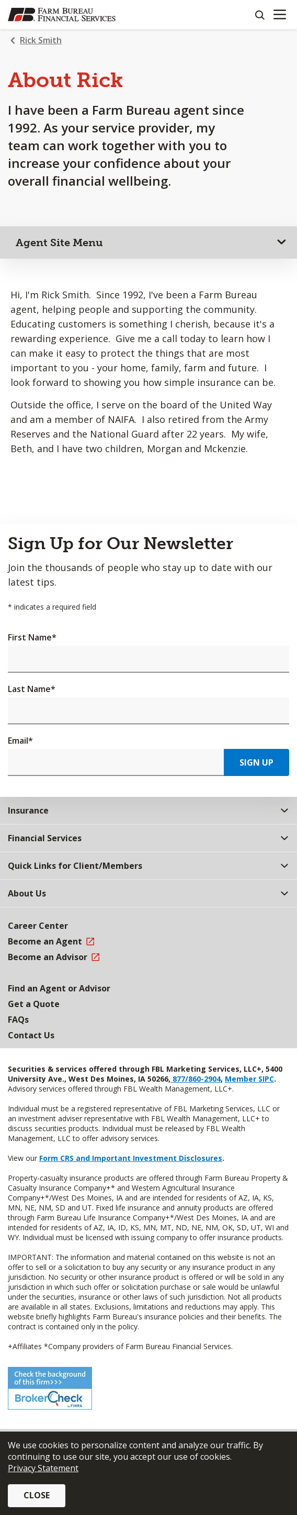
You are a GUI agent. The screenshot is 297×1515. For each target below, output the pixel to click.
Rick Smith (41, 40)
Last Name (31, 689)
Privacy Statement (43, 1468)
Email (20, 740)
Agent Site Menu (59, 242)
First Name (32, 637)
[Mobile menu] (279, 14)
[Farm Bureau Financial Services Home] (62, 14)
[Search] (259, 14)
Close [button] (37, 1495)
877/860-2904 (195, 1079)
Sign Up (256, 762)
